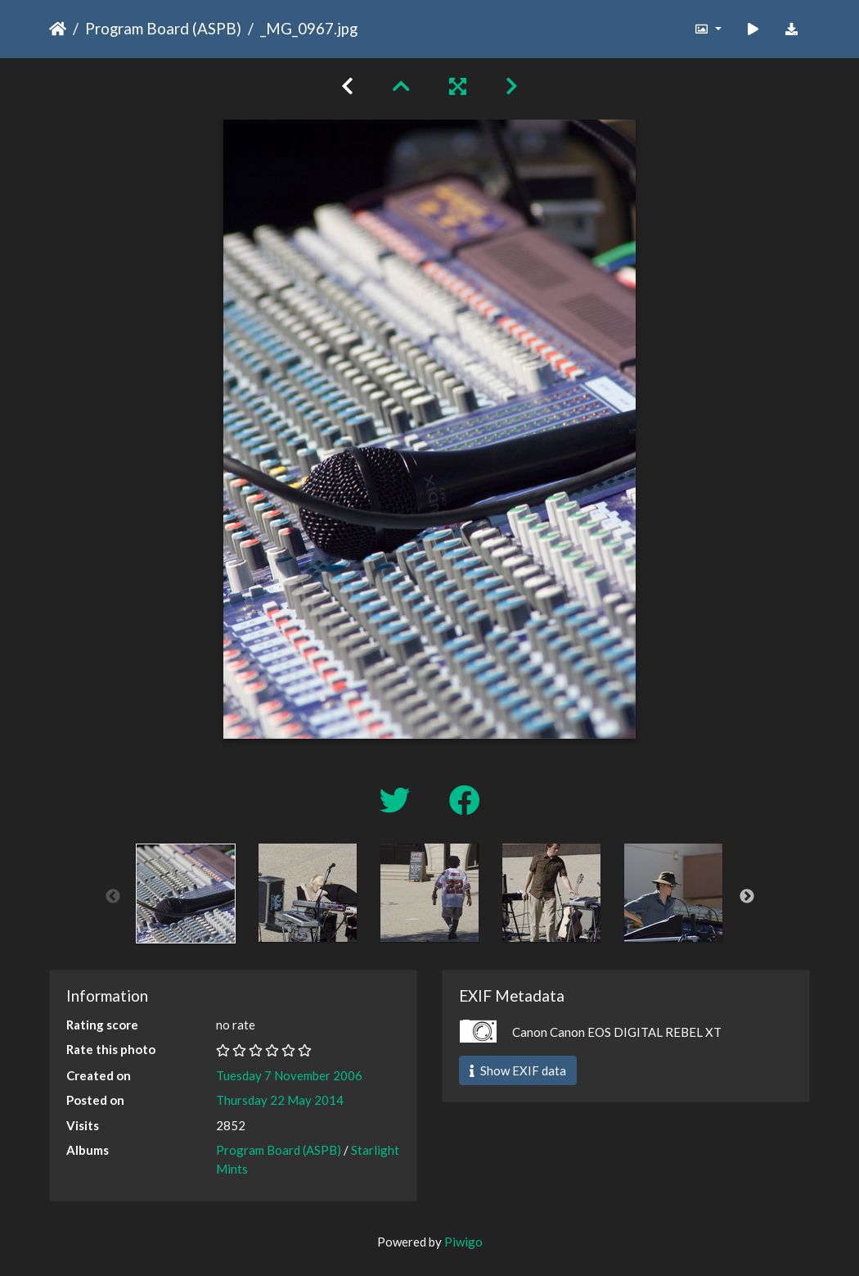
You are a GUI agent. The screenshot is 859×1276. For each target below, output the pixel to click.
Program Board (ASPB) (163, 28)
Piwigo (463, 1241)
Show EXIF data (518, 1070)
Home (57, 28)
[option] (186, 893)
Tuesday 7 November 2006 (289, 1075)
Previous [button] (113, 897)
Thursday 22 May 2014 (280, 1100)
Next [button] (747, 897)
